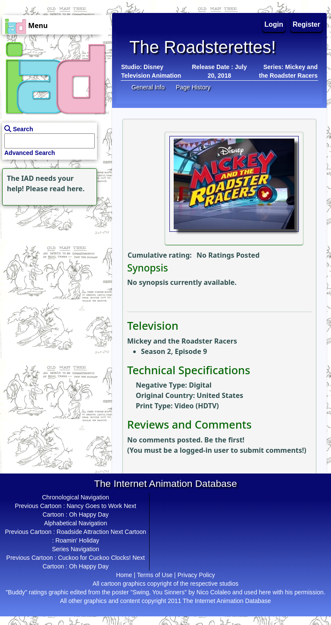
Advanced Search (29, 152)
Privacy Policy (196, 574)
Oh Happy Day (89, 514)
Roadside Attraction (82, 531)
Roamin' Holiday (77, 540)
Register (306, 24)
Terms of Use (154, 574)
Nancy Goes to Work (94, 505)
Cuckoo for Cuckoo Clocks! (94, 557)
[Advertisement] (54, 262)
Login (274, 24)
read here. (67, 188)
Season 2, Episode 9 (174, 351)
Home (124, 574)
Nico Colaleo (214, 592)
